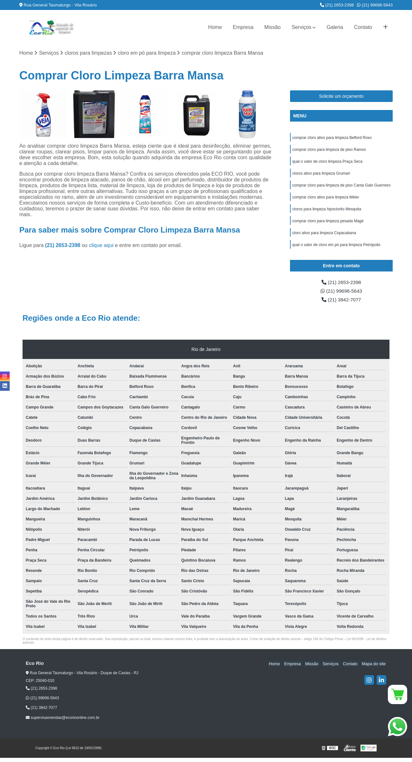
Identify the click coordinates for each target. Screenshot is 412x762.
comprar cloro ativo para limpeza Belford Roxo (332, 138)
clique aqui (101, 245)
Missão (272, 27)
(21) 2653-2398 (337, 5)
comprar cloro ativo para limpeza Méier (325, 199)
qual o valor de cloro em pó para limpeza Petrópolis (336, 248)
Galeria (334, 27)
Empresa (243, 27)
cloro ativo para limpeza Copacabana (324, 236)
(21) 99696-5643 (375, 5)
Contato (363, 27)
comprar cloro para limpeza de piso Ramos (329, 150)
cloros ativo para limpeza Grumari (321, 174)
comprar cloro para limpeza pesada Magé (327, 223)
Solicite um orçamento (341, 96)
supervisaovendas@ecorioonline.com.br (62, 722)
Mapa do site (374, 668)
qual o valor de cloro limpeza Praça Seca (327, 162)
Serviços (301, 27)
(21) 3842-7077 (341, 304)
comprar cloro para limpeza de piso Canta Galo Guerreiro (341, 187)
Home (215, 27)
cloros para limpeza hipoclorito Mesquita (326, 211)
